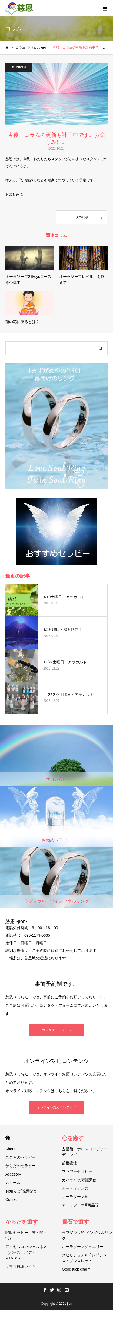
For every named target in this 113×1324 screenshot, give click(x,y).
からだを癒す (21, 1222)
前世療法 (69, 1163)
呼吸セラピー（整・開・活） (26, 1235)
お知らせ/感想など (21, 1191)
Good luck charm (76, 1269)
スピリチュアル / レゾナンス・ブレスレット (84, 1258)
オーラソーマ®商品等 (80, 1205)
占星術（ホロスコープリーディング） (84, 1152)
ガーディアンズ (75, 1188)
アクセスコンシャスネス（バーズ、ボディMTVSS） (26, 1252)
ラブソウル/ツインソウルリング (87, 1235)
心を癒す (73, 1138)
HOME (7, 1137)
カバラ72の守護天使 (79, 1180)
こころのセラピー (20, 1157)
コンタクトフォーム (56, 1030)
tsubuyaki (19, 67)
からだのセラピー (20, 1166)
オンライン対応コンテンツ (56, 1107)
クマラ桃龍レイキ (20, 1266)
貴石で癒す (75, 1222)
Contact (11, 1199)
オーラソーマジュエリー (83, 1246)
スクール (13, 1182)
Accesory (13, 1174)
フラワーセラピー (77, 1171)
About (10, 1149)
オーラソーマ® (74, 1197)
